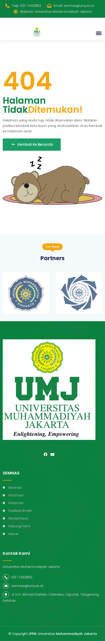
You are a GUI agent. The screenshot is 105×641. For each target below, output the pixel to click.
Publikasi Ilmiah (20, 510)
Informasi (15, 495)
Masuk (13, 534)
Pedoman (16, 503)
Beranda (15, 487)
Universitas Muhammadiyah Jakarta (63, 11)
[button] (98, 33)
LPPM (32, 633)
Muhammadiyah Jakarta (76, 633)
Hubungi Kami (19, 526)
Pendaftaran (18, 518)
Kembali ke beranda (31, 144)
